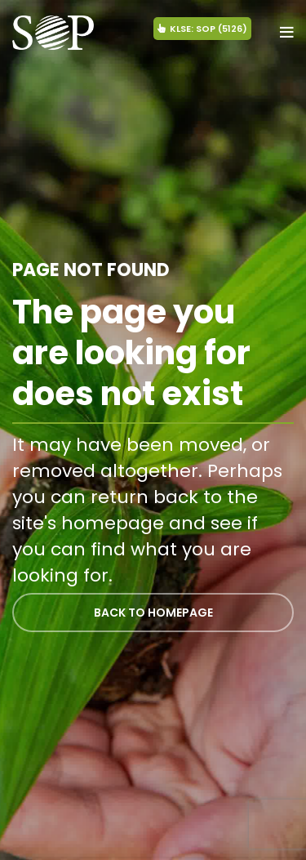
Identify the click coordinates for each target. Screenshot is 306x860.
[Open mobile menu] (287, 32)
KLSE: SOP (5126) (202, 28)
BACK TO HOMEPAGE (153, 612)
